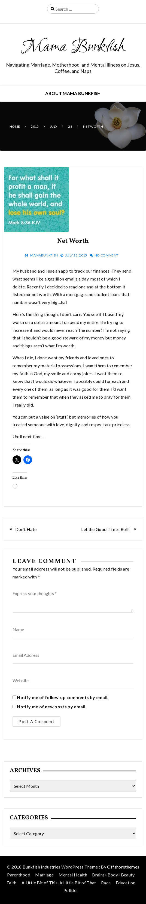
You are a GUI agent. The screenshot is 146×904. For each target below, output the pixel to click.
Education (125, 882)
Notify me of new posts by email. (51, 706)
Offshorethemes (123, 866)
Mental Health (73, 874)
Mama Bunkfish (73, 47)
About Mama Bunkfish (73, 93)
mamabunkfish (44, 255)
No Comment (106, 255)
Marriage (44, 874)
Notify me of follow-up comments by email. (62, 697)
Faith (12, 882)
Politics (70, 890)
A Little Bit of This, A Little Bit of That (59, 882)
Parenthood (18, 874)
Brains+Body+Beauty (113, 874)
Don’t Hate (26, 529)
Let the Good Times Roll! (106, 529)
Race (106, 882)
